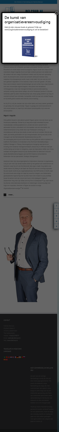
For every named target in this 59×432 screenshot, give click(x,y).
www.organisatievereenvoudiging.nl (19, 29)
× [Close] (56, 13)
